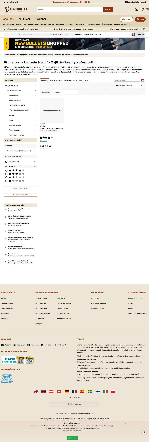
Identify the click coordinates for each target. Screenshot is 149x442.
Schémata (24, 19)
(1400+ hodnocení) (80, 29)
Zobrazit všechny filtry (20, 188)
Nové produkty (7, 308)
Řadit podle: (46, 92)
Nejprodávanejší (7, 303)
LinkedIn (46, 345)
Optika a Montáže (120, 24)
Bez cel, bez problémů (15, 225)
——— (130, 24)
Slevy (142, 19)
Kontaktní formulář (135, 298)
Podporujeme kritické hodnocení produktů (21, 248)
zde (112, 426)
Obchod (7, 19)
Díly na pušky (21, 24)
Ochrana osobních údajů (138, 314)
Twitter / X (60, 345)
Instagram (19, 345)
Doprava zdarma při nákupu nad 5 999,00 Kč (71, 2)
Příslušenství (79, 24)
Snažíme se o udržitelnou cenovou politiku (21, 256)
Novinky (4, 319)
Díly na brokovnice (47, 24)
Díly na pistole (33, 24)
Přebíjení (69, 24)
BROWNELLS (137, 70)
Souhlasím (72, 438)
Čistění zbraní (107, 24)
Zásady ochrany (67, 430)
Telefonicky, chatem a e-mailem (18, 218)
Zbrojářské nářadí (93, 24)
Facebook (33, 345)
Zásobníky (60, 24)
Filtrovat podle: (120, 85)
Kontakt (131, 308)
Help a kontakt (10, 2)
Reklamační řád (97, 308)
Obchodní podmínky (99, 303)
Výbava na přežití (64, 319)
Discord (6, 345)
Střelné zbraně (8, 24)
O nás (130, 303)
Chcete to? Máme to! (14, 211)
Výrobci (41, 19)
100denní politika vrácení (135, 2)
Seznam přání (143, 10)
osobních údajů (77, 430)
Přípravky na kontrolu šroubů (47, 148)
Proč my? (95, 298)
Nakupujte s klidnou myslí (16, 232)
